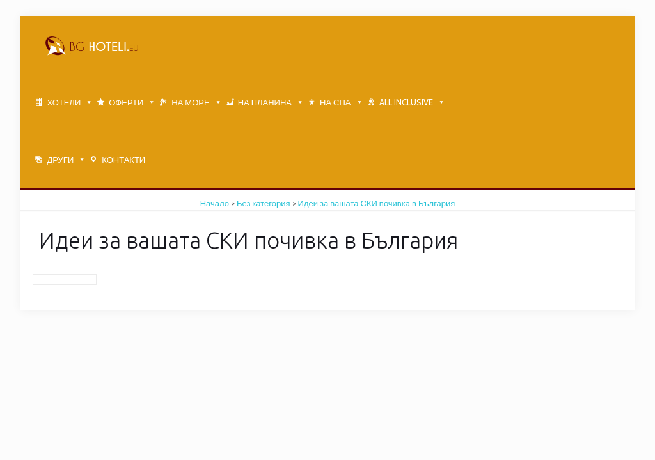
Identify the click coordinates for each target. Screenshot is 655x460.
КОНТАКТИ (123, 160)
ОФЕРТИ (126, 102)
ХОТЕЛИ (64, 102)
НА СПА (335, 102)
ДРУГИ (60, 160)
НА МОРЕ (190, 102)
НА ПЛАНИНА (265, 102)
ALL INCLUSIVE (406, 102)
